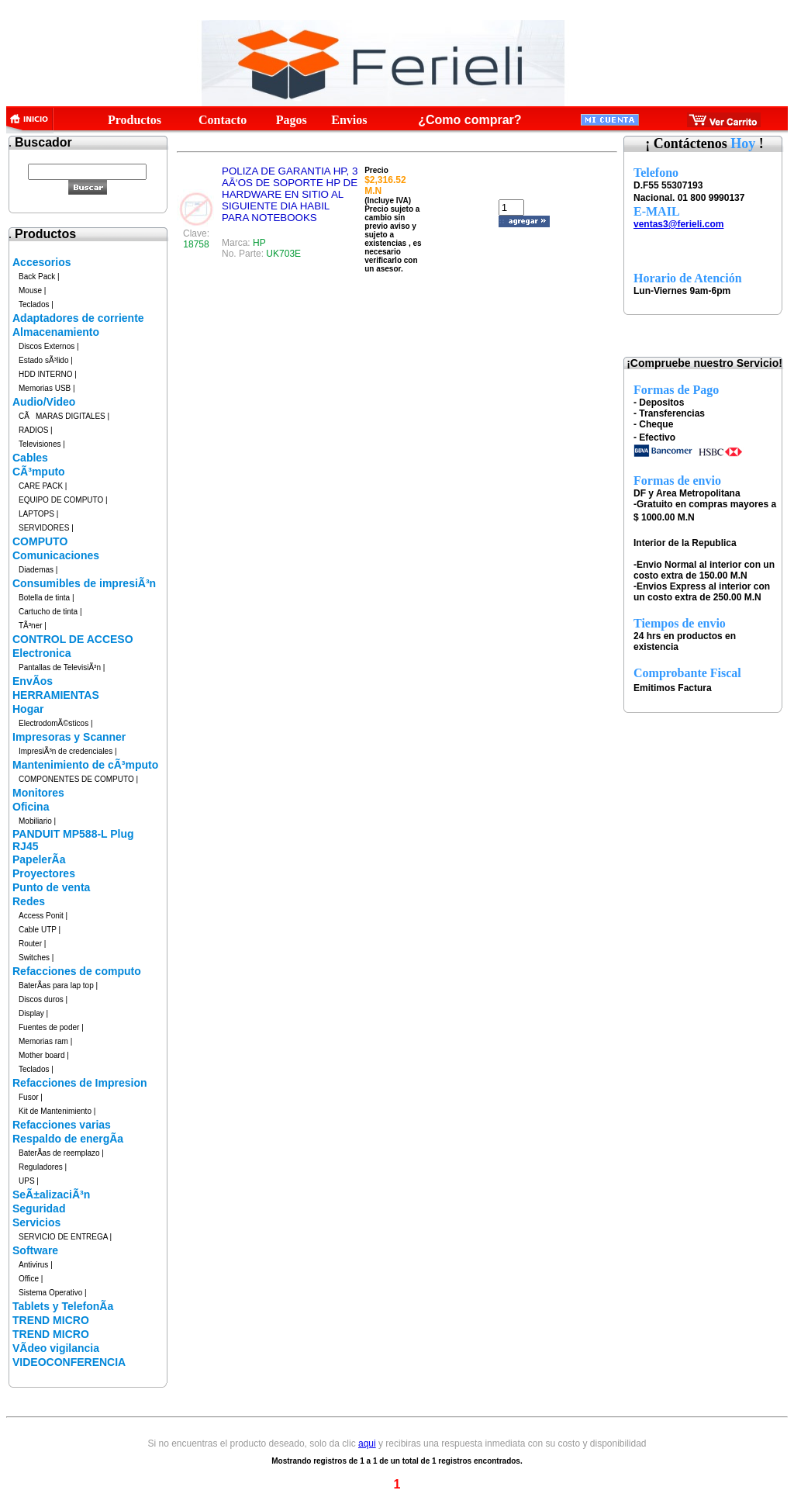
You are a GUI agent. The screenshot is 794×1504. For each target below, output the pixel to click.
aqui (367, 1443)
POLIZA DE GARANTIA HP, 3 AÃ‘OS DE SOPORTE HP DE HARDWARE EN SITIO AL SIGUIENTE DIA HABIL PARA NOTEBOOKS (289, 194)
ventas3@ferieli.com (678, 224)
